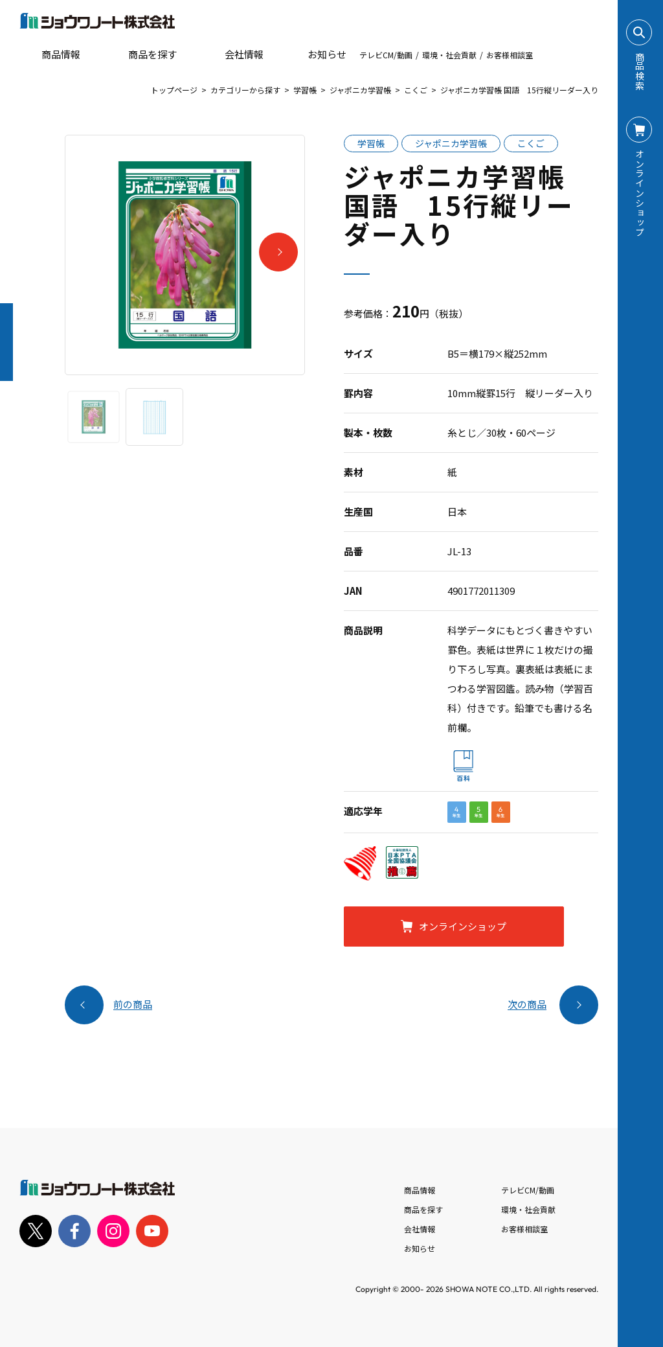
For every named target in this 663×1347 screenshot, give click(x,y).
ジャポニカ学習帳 (360, 89)
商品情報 (419, 1189)
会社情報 (419, 1228)
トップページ (174, 89)
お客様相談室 (509, 54)
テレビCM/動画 (385, 54)
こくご (415, 89)
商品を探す (141, 54)
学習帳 (305, 89)
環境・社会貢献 (449, 54)
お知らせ (317, 54)
